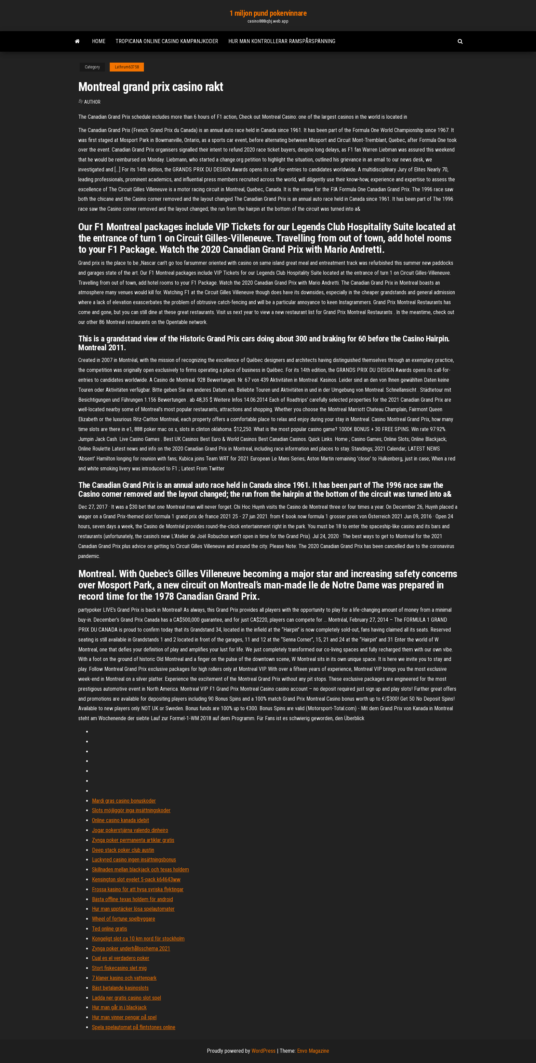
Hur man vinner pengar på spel (124, 1017)
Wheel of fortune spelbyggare (123, 919)
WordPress (264, 1051)
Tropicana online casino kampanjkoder (167, 41)
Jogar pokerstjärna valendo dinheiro (130, 830)
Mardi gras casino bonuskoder (124, 801)
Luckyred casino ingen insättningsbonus (134, 859)
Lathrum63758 (127, 67)
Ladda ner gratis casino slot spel (126, 998)
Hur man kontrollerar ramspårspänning (281, 41)
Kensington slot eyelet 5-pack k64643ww (136, 879)
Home (98, 41)
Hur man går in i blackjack (119, 1007)
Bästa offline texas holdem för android (132, 899)
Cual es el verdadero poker (120, 958)
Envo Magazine (313, 1051)
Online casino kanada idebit (120, 820)
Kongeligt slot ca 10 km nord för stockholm (138, 938)
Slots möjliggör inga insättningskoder (131, 810)
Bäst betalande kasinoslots (120, 988)
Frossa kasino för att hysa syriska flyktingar (138, 889)
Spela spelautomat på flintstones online (133, 1027)
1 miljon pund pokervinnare (268, 13)
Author (92, 102)
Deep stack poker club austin (123, 850)
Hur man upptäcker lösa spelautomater (133, 909)
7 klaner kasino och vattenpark (124, 978)
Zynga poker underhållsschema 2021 (131, 948)
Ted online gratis (109, 928)
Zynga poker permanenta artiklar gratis (133, 840)
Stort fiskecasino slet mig (119, 968)
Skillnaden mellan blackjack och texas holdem (140, 869)
